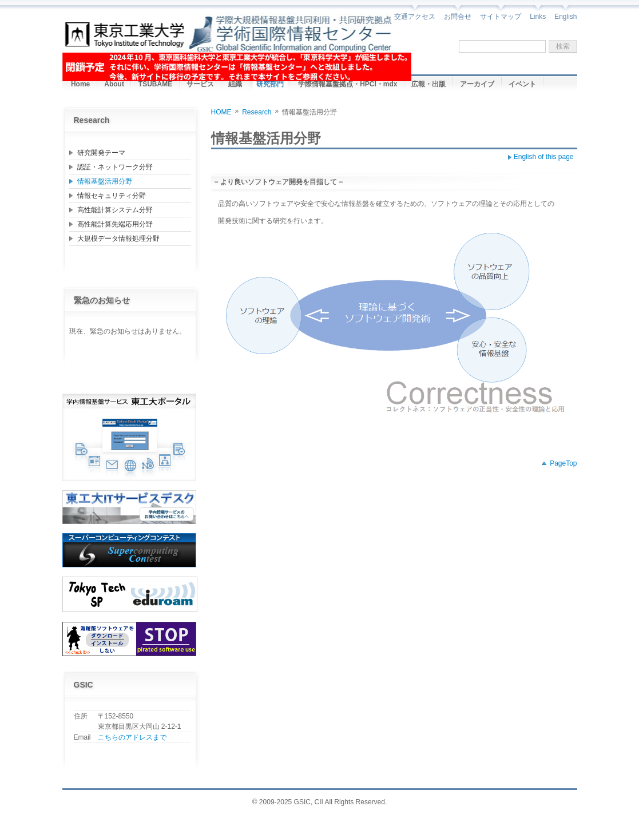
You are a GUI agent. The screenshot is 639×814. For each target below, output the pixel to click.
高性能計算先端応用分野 (115, 224)
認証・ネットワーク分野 (115, 167)
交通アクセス (414, 17)
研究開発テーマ (101, 153)
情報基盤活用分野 (104, 181)
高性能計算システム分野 (115, 210)
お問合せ (457, 17)
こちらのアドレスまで (132, 737)
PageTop (563, 463)
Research (256, 112)
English (565, 17)
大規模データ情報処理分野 (118, 239)
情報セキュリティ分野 (111, 196)
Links (538, 17)
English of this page (544, 157)
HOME (221, 112)
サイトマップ (500, 17)
